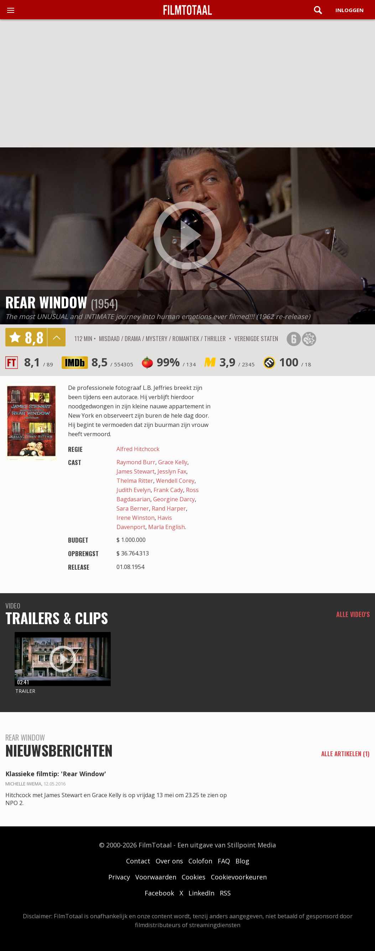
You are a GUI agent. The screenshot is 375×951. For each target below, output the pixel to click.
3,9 (237, 362)
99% (176, 362)
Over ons (169, 861)
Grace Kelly (172, 462)
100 (295, 362)
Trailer (25, 691)
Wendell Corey (175, 481)
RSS (225, 893)
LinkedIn (201, 893)
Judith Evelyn (133, 490)
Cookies (193, 877)
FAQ (224, 861)
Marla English (166, 527)
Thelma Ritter (134, 481)
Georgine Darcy (174, 499)
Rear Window (46, 302)
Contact (138, 861)
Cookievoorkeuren (239, 877)
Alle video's (353, 614)
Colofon (200, 861)
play (188, 236)
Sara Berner (132, 508)
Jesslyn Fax (171, 471)
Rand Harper (169, 508)
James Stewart (135, 471)
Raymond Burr (135, 462)
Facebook (159, 893)
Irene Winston (135, 518)
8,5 (112, 362)
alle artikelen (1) (345, 753)
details (56, 337)
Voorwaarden (155, 877)
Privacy (119, 877)
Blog (242, 861)
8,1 (38, 362)
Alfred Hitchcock (138, 449)
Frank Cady (168, 490)
